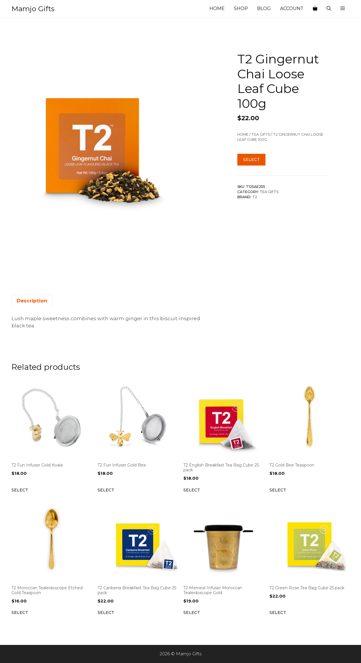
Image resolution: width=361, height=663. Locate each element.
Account (292, 8)
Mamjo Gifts (33, 8)
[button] (343, 8)
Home (217, 8)
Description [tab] (32, 301)
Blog (264, 8)
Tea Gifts (260, 134)
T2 (254, 197)
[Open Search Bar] (329, 8)
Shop (241, 8)
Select (251, 159)
